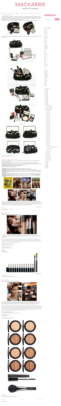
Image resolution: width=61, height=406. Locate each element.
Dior (44, 39)
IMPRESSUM (12, 13)
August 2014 (48, 151)
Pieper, (25, 164)
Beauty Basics (46, 71)
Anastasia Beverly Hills (47, 28)
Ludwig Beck (31, 162)
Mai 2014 (47, 155)
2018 (46, 99)
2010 (46, 165)
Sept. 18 (48, 125)
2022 (46, 94)
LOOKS (34, 13)
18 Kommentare (11, 209)
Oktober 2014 (48, 108)
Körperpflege (46, 80)
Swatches (45, 85)
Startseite (22, 399)
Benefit (45, 31)
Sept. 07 (48, 138)
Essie (45, 40)
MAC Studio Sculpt (5, 279)
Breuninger (24, 162)
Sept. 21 (48, 121)
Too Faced (45, 66)
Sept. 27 (48, 114)
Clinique (45, 37)
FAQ (8, 13)
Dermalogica (46, 38)
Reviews (45, 82)
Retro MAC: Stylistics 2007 (7, 15)
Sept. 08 (48, 137)
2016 (46, 102)
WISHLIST (21, 13)
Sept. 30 (48, 110)
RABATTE (17, 13)
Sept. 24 (48, 117)
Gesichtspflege (46, 74)
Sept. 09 (48, 136)
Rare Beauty (46, 59)
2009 (46, 166)
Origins (45, 56)
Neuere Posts (3, 399)
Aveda (45, 29)
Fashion (45, 73)
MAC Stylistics (13, 156)
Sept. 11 (48, 133)
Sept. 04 (48, 141)
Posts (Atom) (7, 401)
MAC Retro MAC (8, 156)
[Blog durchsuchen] (49, 19)
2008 (46, 167)
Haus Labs (45, 44)
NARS (45, 53)
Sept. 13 (48, 131)
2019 (46, 98)
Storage (45, 84)
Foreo (45, 43)
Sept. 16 (48, 127)
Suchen (57, 19)
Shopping (45, 83)
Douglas (27, 162)
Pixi (44, 58)
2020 (46, 97)
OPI (44, 55)
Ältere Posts (40, 399)
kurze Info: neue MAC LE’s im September (10, 159)
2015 (46, 103)
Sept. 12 (48, 132)
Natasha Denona (46, 54)
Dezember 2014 (48, 105)
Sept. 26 (48, 115)
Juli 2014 (47, 152)
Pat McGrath (46, 57)
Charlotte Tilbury (46, 36)
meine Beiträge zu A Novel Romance (15, 163)
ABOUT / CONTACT (4, 13)
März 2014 (47, 157)
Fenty (45, 42)
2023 (46, 93)
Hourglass (45, 45)
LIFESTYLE (30, 13)
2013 (46, 161)
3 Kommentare (11, 155)
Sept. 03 (48, 142)
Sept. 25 (48, 116)
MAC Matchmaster (5, 213)
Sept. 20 (48, 122)
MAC (4, 156)
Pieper (22, 162)
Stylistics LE (22, 16)
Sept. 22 (48, 120)
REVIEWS (38, 13)
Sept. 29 (48, 111)
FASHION (25, 13)
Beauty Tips (46, 72)
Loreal (45, 51)
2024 (46, 92)
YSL (45, 67)
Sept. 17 (48, 126)
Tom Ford (45, 65)
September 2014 (48, 109)
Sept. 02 (48, 143)
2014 (46, 104)
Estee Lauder (46, 41)
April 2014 (47, 156)
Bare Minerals (46, 30)
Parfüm (45, 81)
